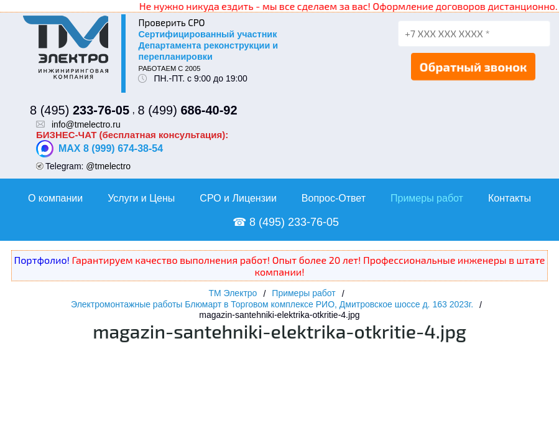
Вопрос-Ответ (334, 198)
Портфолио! (42, 260)
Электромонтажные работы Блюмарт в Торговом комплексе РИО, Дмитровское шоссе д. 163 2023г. (272, 304)
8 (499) (187, 110)
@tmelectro (108, 166)
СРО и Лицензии (238, 198)
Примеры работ (426, 198)
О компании (55, 198)
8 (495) (79, 110)
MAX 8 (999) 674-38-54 (99, 148)
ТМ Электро (232, 293)
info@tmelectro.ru (86, 124)
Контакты (509, 198)
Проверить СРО (171, 22)
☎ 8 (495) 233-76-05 (286, 222)
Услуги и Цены (141, 198)
